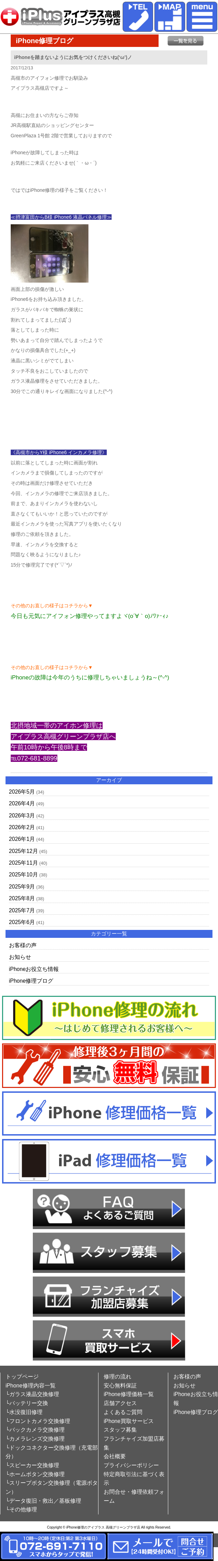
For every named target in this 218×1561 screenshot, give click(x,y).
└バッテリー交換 (27, 1403)
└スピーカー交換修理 (32, 1465)
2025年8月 (22, 898)
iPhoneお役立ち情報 (34, 969)
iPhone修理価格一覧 (129, 1394)
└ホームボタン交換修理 (35, 1474)
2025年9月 (22, 887)
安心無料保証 (120, 1385)
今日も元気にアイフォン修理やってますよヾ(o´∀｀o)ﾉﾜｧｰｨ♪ (90, 616)
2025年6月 (22, 922)
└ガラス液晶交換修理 (32, 1394)
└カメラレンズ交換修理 (35, 1439)
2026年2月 (22, 827)
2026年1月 (22, 839)
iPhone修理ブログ (31, 981)
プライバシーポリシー (131, 1465)
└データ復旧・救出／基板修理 (43, 1501)
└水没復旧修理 (24, 1412)
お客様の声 (23, 945)
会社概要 (115, 1456)
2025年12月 (23, 851)
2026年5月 (22, 792)
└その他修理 (21, 1509)
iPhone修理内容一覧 (31, 1385)
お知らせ (20, 957)
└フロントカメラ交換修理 (38, 1421)
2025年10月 (23, 874)
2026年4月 (22, 803)
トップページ (22, 1377)
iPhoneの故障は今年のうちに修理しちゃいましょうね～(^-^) (90, 677)
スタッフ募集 (120, 1430)
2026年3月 (22, 815)
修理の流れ (117, 1377)
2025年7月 (22, 910)
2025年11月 (23, 863)
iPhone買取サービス (129, 1421)
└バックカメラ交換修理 (35, 1430)
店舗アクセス (120, 1403)
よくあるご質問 (123, 1412)
